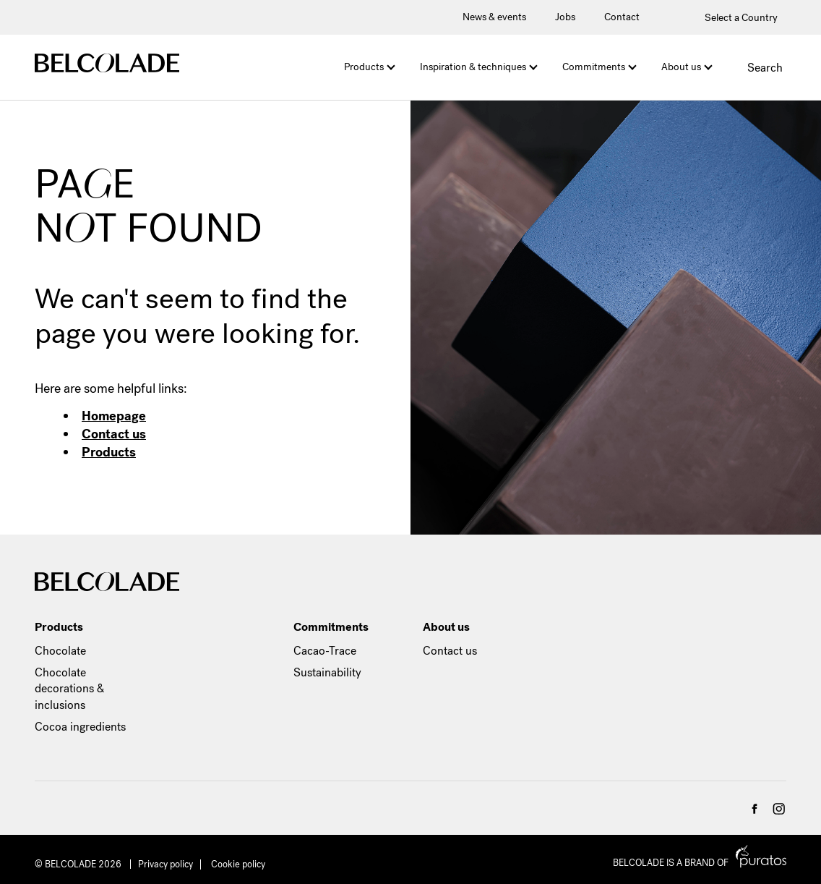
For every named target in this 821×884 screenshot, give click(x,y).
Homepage (114, 416)
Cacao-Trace (324, 650)
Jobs (565, 17)
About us (681, 67)
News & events (494, 17)
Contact (622, 17)
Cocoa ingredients (80, 726)
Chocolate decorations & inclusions (69, 689)
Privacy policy (165, 864)
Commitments (593, 67)
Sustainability (327, 672)
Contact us (114, 434)
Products (364, 67)
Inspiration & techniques (473, 67)
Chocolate (60, 650)
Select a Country (732, 18)
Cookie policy (238, 864)
